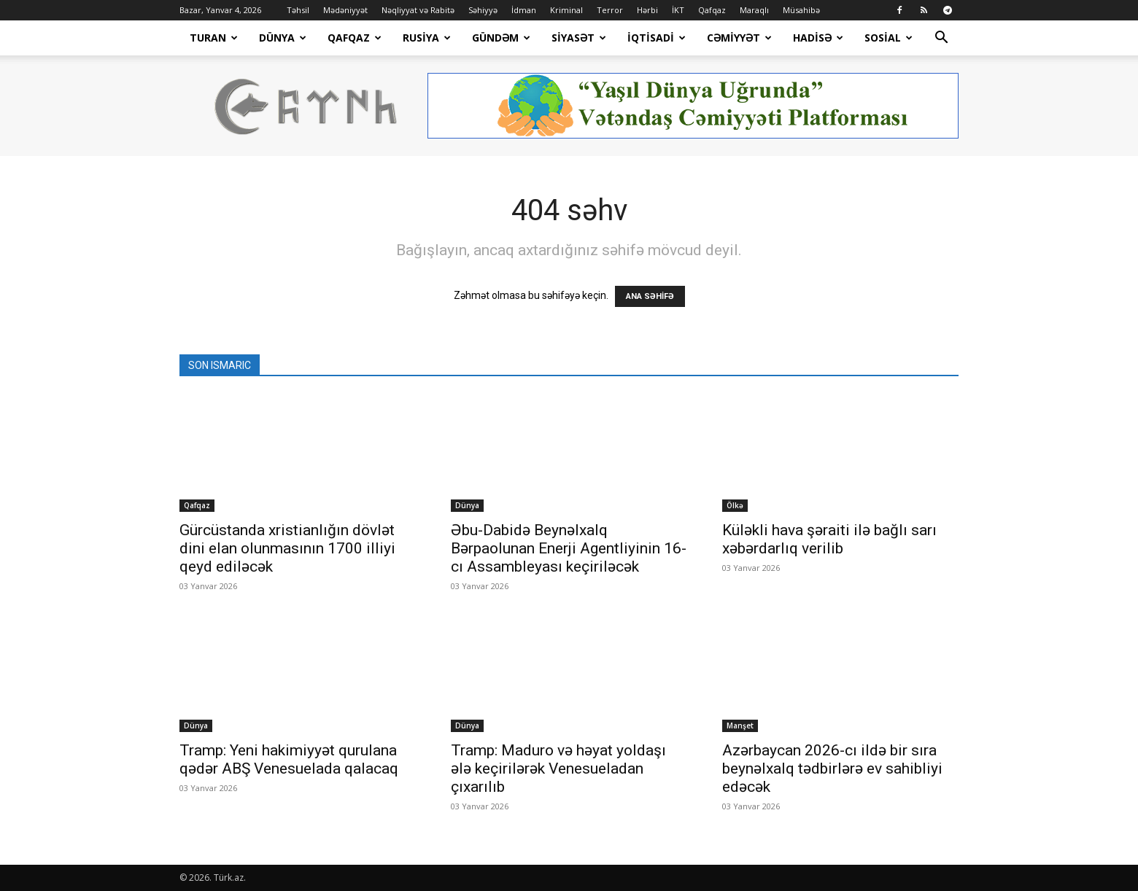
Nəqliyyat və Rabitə (418, 9)
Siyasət (578, 37)
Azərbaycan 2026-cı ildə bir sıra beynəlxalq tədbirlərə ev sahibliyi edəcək (832, 768)
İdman (523, 9)
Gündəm (501, 37)
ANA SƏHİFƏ (650, 296)
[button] (941, 39)
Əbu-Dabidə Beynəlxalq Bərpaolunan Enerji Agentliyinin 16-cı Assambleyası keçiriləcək (568, 548)
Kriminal (566, 9)
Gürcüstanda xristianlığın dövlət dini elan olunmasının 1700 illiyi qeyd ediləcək (287, 548)
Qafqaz (712, 9)
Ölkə (735, 505)
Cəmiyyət (739, 37)
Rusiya (427, 37)
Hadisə (818, 37)
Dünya (282, 37)
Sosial (888, 37)
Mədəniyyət (345, 9)
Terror (610, 9)
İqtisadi (656, 37)
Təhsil (298, 9)
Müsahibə (801, 9)
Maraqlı (754, 9)
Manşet (740, 725)
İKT (678, 9)
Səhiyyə (483, 9)
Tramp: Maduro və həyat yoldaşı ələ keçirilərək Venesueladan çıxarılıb (558, 768)
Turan (214, 37)
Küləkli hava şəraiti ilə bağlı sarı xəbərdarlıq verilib (829, 539)
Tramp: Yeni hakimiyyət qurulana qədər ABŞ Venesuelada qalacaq (288, 759)
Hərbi (647, 9)
